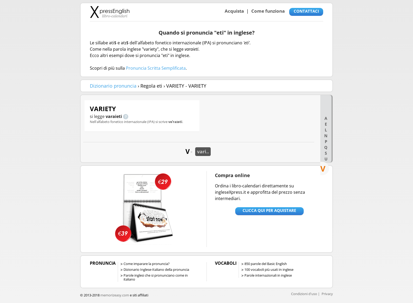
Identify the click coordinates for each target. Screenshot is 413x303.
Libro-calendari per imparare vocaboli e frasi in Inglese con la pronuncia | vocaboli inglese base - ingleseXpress (110, 12)
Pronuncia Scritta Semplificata (156, 68)
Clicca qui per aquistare (269, 210)
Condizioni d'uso (304, 293)
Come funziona (268, 11)
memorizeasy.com (114, 295)
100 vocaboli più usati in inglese (268, 269)
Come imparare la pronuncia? (147, 263)
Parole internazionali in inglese (268, 275)
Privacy (327, 293)
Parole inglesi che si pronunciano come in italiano (156, 277)
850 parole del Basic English (265, 263)
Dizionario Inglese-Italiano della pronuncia (156, 269)
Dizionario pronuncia (113, 86)
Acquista (234, 11)
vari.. (203, 151)
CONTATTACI (306, 11)
